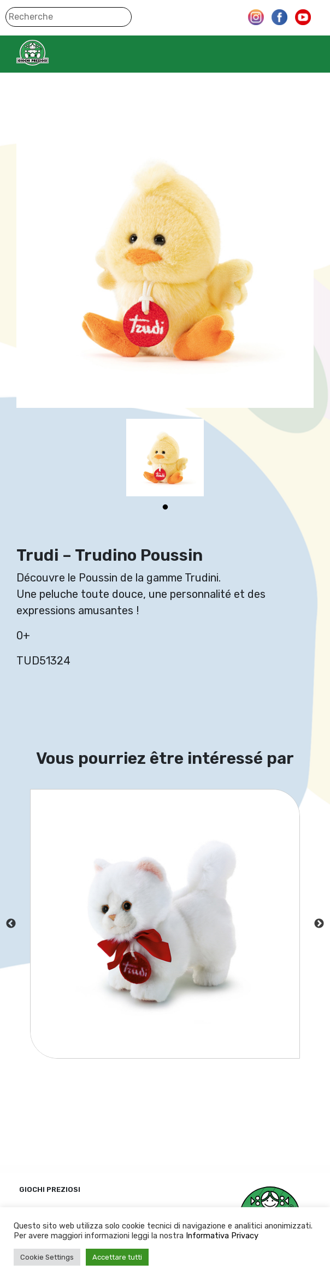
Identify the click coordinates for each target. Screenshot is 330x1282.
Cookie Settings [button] (47, 1257)
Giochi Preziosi (53, 53)
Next (319, 923)
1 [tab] (165, 507)
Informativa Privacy (222, 1236)
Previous (10, 923)
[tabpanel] (165, 457)
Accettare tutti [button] (117, 1257)
